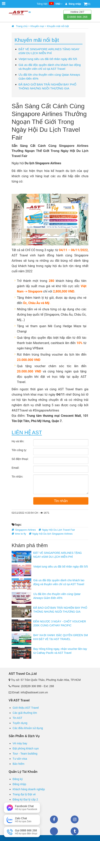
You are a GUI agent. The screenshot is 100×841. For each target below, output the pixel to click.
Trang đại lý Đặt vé (24, 794)
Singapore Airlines (25, 529)
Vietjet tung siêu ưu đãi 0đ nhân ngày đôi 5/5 (48, 59)
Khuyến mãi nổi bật (58, 26)
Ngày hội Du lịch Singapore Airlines (52, 533)
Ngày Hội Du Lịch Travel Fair (58, 529)
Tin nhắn (61, 501)
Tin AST (17, 717)
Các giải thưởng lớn (25, 712)
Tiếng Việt (49, 4)
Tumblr (75, 831)
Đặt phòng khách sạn (26, 748)
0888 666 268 (78, 16)
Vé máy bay (20, 743)
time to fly (20, 533)
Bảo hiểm (18, 763)
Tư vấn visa (20, 758)
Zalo (54, 831)
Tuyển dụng (20, 723)
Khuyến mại (37, 26)
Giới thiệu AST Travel (26, 707)
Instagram (75, 819)
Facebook (54, 819)
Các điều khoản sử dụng (28, 728)
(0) (87, 4)
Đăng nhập (19, 784)
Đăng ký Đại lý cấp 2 (25, 799)
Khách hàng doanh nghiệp (29, 789)
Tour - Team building (25, 753)
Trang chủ (22, 26)
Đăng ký (18, 779)
